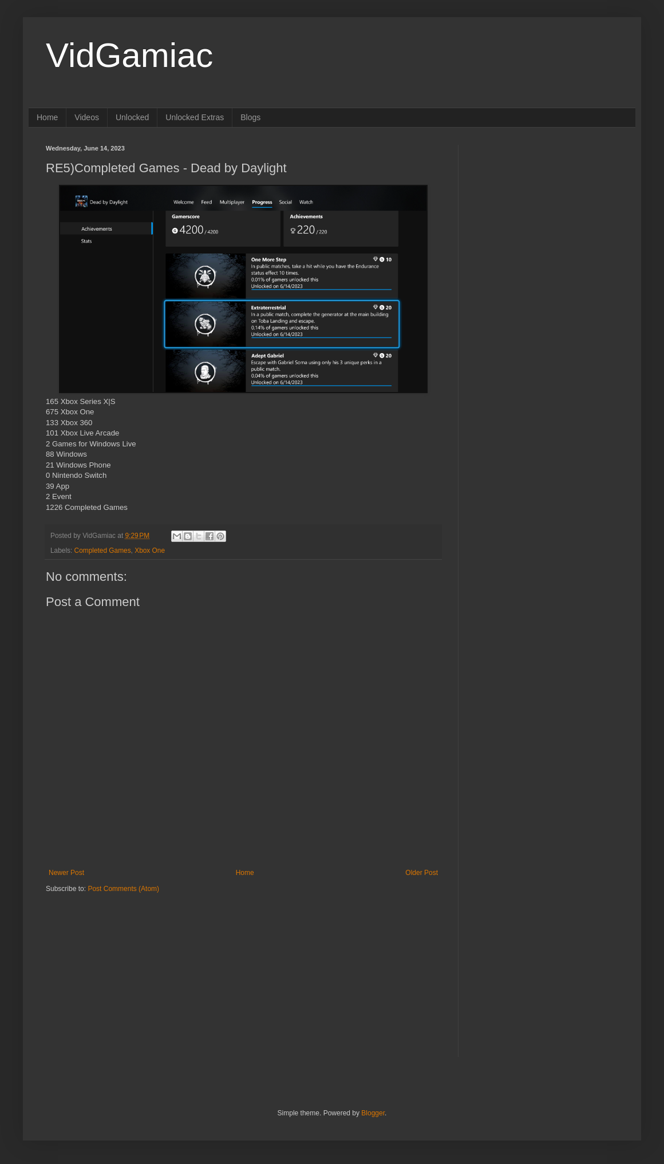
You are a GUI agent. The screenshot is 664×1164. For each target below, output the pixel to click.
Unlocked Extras (194, 117)
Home (47, 117)
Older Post (421, 873)
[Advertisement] (117, 965)
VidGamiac (129, 55)
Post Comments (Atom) (123, 889)
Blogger (373, 1113)
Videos (86, 117)
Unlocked (132, 117)
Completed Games (102, 551)
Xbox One (150, 551)
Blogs (250, 117)
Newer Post (66, 873)
